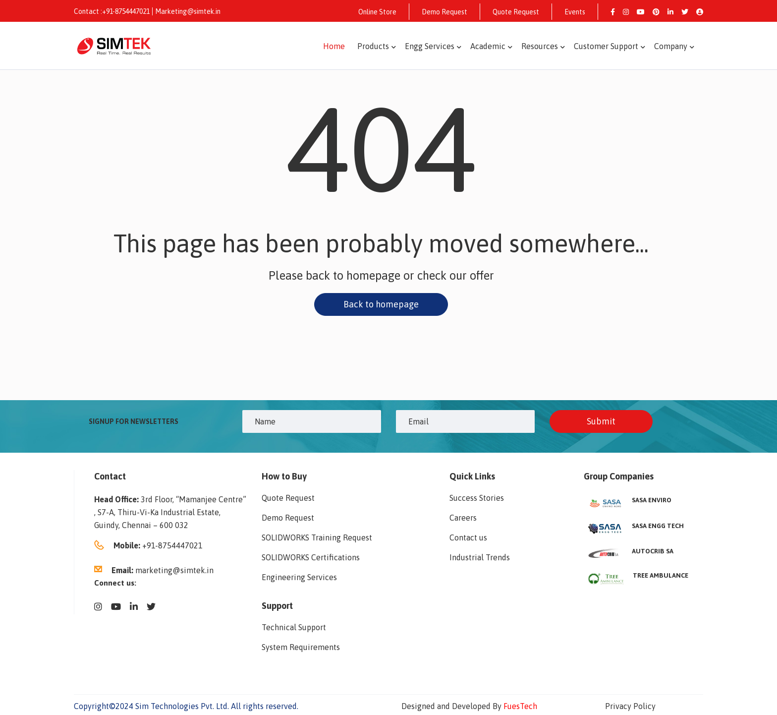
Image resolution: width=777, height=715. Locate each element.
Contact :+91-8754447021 (112, 11)
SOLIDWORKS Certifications (311, 557)
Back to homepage (381, 304)
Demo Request (444, 12)
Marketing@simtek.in (188, 11)
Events (574, 12)
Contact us (468, 537)
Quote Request (516, 12)
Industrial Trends (479, 557)
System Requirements (301, 647)
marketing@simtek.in (174, 570)
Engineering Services (299, 577)
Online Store (377, 12)
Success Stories (476, 497)
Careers (463, 517)
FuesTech (520, 706)
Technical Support (294, 627)
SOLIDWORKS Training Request (317, 537)
